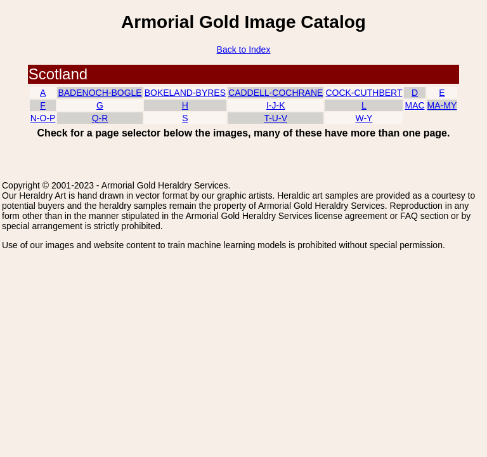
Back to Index (244, 49)
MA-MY (442, 105)
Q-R (100, 118)
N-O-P (43, 118)
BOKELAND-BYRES (185, 93)
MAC (414, 105)
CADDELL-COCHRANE (275, 93)
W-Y (363, 118)
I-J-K (275, 105)
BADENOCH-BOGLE (99, 93)
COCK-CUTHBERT (363, 93)
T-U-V (275, 118)
